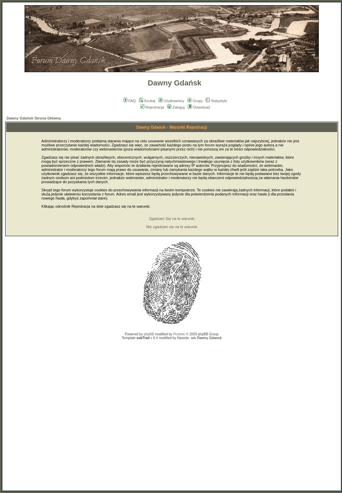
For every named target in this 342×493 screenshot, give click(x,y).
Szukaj (147, 101)
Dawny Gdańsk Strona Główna (33, 118)
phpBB (149, 334)
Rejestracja (152, 107)
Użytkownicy (171, 101)
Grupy (195, 101)
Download (199, 107)
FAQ (129, 101)
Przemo (179, 334)
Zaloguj (176, 107)
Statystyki (216, 101)
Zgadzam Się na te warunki (171, 219)
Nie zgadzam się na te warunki (171, 227)
